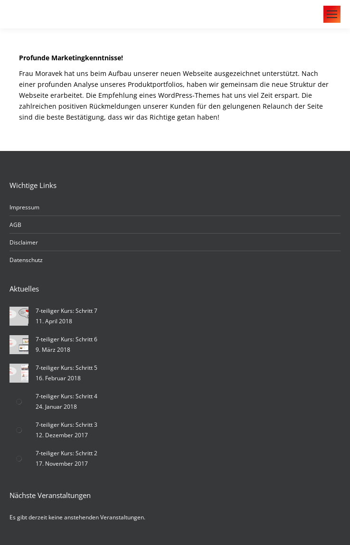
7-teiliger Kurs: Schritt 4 (66, 396)
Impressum (24, 207)
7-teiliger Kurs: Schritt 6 (66, 339)
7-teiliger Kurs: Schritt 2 (66, 453)
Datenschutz (26, 260)
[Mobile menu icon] (332, 14)
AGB (15, 225)
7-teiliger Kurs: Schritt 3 (66, 425)
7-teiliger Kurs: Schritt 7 (66, 311)
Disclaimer (23, 242)
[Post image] (18, 316)
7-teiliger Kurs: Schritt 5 (66, 368)
